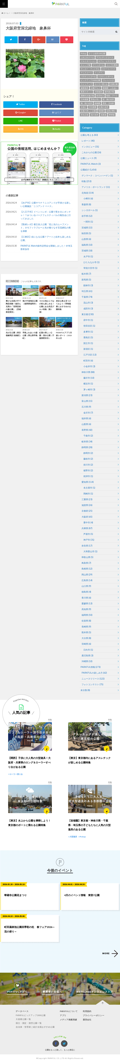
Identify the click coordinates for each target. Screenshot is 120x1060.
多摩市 (88, 330)
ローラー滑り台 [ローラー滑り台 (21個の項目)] (101, 84)
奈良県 (87, 543)
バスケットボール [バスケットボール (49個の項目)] (105, 76)
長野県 (87, 428)
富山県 (87, 399)
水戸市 (88, 255)
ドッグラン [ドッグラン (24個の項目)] (99, 72)
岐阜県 (87, 439)
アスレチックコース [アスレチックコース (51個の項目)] (104, 57)
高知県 (86, 606)
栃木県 (86, 273)
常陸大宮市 (90, 267)
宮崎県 (86, 640)
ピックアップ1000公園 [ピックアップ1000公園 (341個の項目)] (90, 80)
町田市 (88, 359)
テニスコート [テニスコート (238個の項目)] (86, 72)
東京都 (88, 313)
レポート (88, 140)
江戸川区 (89, 353)
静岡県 (87, 445)
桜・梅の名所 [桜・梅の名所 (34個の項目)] (108, 99)
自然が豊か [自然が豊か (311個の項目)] (111, 111)
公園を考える (89, 135)
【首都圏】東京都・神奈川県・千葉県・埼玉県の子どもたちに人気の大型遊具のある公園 (89, 823)
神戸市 (88, 537)
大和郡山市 (90, 548)
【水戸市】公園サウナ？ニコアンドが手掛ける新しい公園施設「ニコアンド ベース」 (45, 205)
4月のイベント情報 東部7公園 (82, 892)
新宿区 (88, 347)
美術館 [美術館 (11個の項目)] (101, 111)
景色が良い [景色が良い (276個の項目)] (95, 99)
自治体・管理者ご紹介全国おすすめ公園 (35, 1025)
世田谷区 (89, 324)
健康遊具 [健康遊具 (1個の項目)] (84, 88)
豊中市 (88, 520)
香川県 (86, 594)
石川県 (86, 405)
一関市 (88, 221)
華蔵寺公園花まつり (15, 892)
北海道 (88, 192)
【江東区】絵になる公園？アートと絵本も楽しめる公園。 (45, 239)
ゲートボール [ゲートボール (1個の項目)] (98, 65)
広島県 (87, 577)
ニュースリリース (93, 675)
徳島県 (86, 589)
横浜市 (88, 382)
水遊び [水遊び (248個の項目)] (83, 107)
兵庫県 (87, 525)
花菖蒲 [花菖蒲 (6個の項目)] (103, 115)
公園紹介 (88, 169)
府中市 (88, 319)
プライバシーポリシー (93, 1013)
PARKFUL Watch (90, 163)
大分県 (86, 635)
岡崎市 (88, 491)
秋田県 (86, 232)
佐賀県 (86, 617)
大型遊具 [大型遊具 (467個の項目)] (98, 92)
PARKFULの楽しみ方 (94, 669)
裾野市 (88, 468)
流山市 (88, 301)
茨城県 (87, 250)
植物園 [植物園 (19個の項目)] (97, 103)
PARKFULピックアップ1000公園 (31, 1013)
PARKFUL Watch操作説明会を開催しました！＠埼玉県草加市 (46, 248)
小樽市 (88, 198)
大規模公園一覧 (23, 1017)
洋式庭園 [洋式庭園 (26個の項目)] (92, 107)
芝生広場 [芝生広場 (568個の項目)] (84, 115)
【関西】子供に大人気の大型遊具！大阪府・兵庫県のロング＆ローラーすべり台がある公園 (29, 760)
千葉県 (87, 296)
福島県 (87, 244)
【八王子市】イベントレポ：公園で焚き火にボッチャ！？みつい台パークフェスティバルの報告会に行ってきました (45, 215)
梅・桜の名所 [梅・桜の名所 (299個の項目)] (86, 103)
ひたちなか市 (91, 261)
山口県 (86, 583)
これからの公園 (91, 152)
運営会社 (86, 1017)
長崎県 (86, 623)
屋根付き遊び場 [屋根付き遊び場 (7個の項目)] (87, 95)
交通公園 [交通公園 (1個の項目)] (114, 84)
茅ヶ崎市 (89, 387)
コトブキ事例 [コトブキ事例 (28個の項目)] (112, 65)
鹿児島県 (87, 652)
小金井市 (89, 364)
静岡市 (88, 451)
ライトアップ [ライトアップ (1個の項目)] (86, 84)
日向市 (88, 646)
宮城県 (87, 227)
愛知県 (88, 479)
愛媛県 (87, 600)
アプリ (63, 1013)
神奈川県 (88, 370)
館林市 (88, 284)
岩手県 (87, 215)
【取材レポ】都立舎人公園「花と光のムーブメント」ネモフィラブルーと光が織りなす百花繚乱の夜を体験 (45, 227)
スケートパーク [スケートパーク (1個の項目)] (108, 69)
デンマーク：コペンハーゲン (97, 175)
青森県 (86, 204)
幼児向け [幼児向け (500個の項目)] (100, 95)
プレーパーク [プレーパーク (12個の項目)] (108, 80)
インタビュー (90, 146)
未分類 (85, 686)
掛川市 (88, 462)
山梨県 (86, 422)
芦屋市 (88, 531)
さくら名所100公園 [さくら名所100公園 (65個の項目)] (97, 53)
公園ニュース (88, 158)
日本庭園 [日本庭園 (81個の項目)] (84, 99)
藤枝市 (88, 456)
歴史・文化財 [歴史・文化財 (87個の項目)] (108, 103)
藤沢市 (88, 376)
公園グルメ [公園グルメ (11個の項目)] (95, 88)
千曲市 (88, 433)
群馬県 (86, 278)
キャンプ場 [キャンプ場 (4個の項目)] (85, 65)
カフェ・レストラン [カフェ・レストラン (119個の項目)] (106, 61)
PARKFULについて (69, 1009)
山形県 (86, 238)
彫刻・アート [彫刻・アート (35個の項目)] (112, 95)
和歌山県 (87, 554)
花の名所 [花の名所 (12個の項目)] (94, 115)
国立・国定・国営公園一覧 (29, 1021)
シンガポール (90, 209)
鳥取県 (86, 560)
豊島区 (88, 336)
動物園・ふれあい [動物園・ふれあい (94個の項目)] (110, 88)
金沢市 (88, 410)
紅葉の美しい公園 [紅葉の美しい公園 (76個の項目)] (88, 111)
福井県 (86, 416)
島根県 (87, 566)
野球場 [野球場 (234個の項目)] (112, 115)
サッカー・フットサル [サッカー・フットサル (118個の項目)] (90, 69)
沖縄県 (87, 658)
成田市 (88, 307)
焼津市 (88, 474)
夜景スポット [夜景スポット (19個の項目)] (86, 92)
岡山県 (87, 571)
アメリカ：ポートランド (96, 186)
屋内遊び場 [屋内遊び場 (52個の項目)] (109, 92)
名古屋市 (89, 485)
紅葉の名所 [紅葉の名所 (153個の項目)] (103, 107)
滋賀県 (87, 502)
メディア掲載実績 (68, 1017)
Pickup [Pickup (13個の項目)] (83, 53)
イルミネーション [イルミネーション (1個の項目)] (88, 61)
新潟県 (87, 393)
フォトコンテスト (92, 681)
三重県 (87, 497)
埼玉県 (87, 290)
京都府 (87, 508)
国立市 (88, 341)
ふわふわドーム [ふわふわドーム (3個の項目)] (87, 57)
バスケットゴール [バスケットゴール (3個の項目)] (88, 76)
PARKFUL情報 (90, 663)
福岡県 (87, 612)
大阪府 (87, 514)
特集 (86, 181)
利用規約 (86, 1009)
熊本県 (86, 629)
